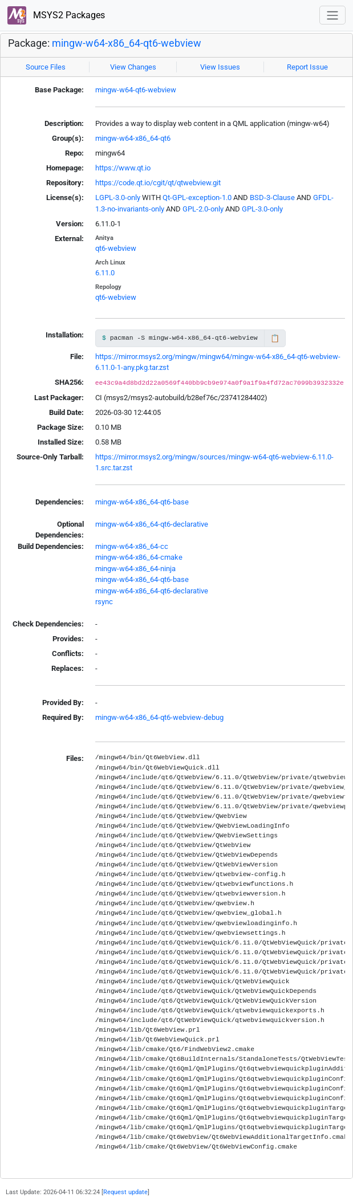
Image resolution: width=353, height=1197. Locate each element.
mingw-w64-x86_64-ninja (135, 568)
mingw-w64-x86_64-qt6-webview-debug (159, 717)
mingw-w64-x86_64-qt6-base (142, 502)
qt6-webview (115, 248)
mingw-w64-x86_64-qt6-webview (126, 43)
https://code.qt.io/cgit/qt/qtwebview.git (158, 182)
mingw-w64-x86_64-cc (131, 546)
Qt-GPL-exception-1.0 (197, 197)
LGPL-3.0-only (117, 197)
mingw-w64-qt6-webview (135, 89)
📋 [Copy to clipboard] (274, 338)
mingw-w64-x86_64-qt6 (133, 138)
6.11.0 (105, 272)
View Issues (220, 67)
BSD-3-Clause (272, 197)
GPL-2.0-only (203, 209)
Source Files (46, 67)
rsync (104, 601)
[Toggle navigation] (332, 15)
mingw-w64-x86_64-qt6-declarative (151, 524)
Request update (125, 1192)
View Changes (133, 67)
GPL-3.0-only (262, 209)
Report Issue (307, 67)
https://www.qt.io (123, 168)
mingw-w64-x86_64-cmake (138, 557)
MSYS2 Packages (56, 15)
